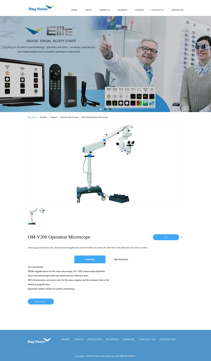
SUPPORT (139, 10)
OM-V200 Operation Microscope (94, 117)
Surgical (53, 117)
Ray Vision (32, 117)
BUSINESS (122, 10)
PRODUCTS (105, 10)
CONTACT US (157, 10)
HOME (74, 10)
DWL (166, 237)
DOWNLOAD (177, 10)
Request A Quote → (41, 301)
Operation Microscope (69, 117)
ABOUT (88, 10)
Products (43, 117)
